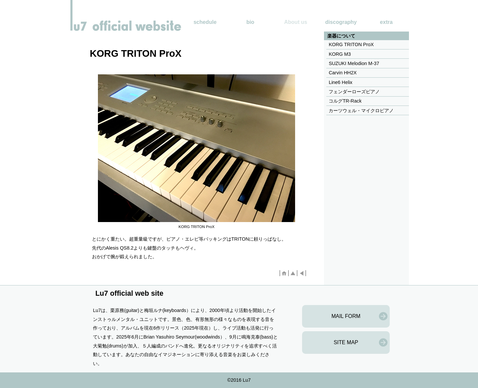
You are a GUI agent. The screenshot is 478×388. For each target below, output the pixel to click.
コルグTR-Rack (345, 101)
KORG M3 (340, 54)
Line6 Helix (340, 82)
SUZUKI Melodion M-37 (354, 63)
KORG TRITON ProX (351, 44)
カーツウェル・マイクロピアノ (361, 110)
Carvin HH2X (343, 72)
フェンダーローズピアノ (354, 91)
